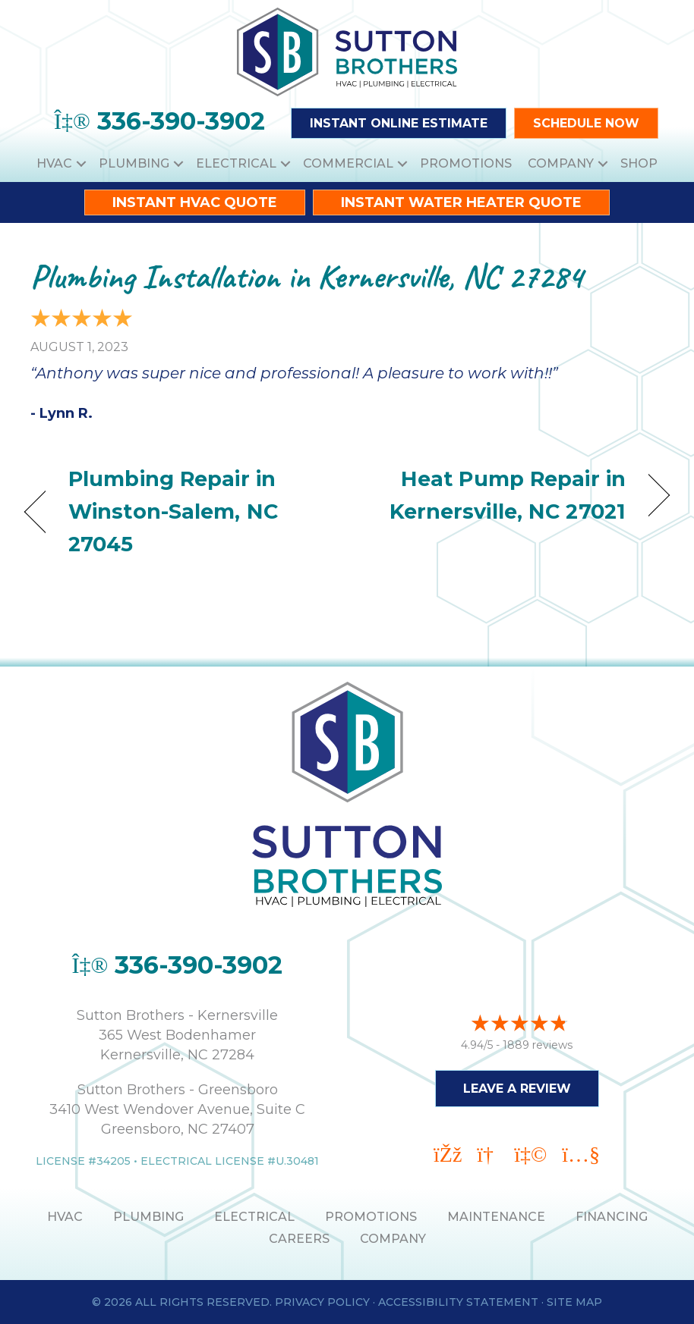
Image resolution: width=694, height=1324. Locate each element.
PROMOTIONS (371, 1216)
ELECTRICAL (254, 1216)
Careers (299, 1238)
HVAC (54, 163)
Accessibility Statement (458, 1302)
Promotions (466, 163)
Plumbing (134, 163)
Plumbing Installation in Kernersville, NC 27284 (306, 276)
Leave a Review (517, 1088)
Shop (639, 163)
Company (561, 163)
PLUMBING (148, 1216)
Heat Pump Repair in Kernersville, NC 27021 (496, 495)
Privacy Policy (322, 1302)
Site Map (574, 1302)
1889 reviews (538, 1045)
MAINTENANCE (496, 1216)
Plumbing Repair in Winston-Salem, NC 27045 (173, 511)
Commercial (348, 163)
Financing (612, 1216)
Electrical (236, 163)
